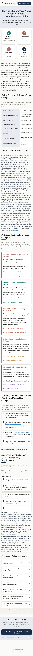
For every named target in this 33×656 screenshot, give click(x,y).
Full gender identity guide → (11, 388)
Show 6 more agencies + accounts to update (14, 449)
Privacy (29, 637)
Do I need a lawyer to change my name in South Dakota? (15, 577)
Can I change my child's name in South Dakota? (15, 604)
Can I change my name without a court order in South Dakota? (15, 583)
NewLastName (8, 3)
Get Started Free (24, 3)
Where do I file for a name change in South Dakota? (14, 590)
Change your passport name (21, 432)
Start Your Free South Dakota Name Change (16, 632)
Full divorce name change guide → (13, 302)
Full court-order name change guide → (14, 332)
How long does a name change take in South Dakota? (15, 570)
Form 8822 (13, 441)
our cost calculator (12, 230)
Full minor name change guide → (12, 360)
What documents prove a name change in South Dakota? (13, 597)
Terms (25, 637)
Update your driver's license (13, 424)
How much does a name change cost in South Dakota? (14, 563)
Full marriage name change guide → (13, 276)
